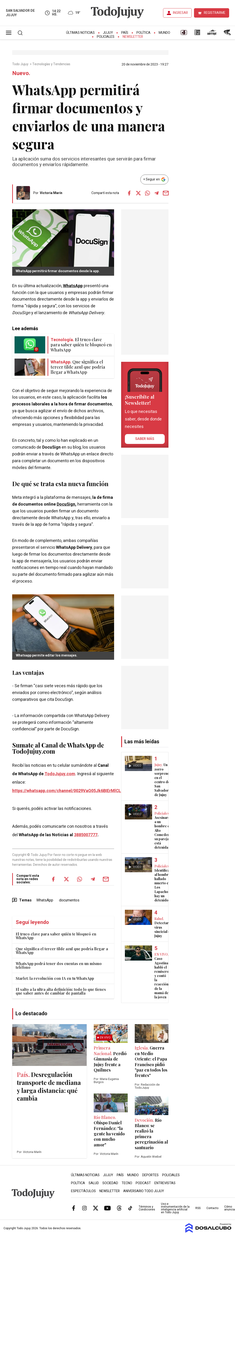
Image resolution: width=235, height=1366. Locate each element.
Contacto (212, 1208)
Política (143, 32)
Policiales (105, 36)
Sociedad (110, 1183)
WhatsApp (73, 286)
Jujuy (108, 32)
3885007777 (85, 835)
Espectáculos (83, 1191)
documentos (69, 900)
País (124, 32)
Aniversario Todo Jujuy (143, 1191)
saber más (144, 439)
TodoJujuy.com (60, 774)
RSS (198, 1208)
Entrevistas (164, 1183)
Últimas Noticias (80, 32)
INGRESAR (180, 12)
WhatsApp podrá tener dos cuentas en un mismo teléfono (59, 965)
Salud (94, 1183)
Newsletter (133, 36)
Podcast (143, 1183)
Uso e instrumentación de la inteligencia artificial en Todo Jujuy (175, 1208)
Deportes (150, 1175)
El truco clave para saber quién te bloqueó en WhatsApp (56, 935)
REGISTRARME (214, 12)
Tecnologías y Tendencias (51, 64)
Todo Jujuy (20, 64)
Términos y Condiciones (147, 1208)
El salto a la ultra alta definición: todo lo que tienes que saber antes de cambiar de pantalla (61, 991)
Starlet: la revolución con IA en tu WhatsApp (55, 978)
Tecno (127, 1183)
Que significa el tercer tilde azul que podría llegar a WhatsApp (62, 950)
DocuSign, (66, 504)
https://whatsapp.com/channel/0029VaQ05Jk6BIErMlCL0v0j (70, 791)
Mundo (164, 32)
